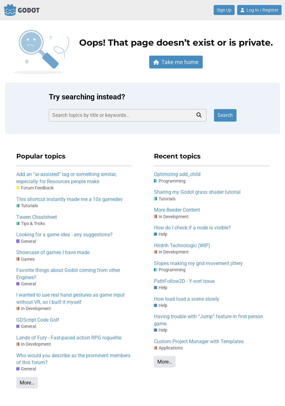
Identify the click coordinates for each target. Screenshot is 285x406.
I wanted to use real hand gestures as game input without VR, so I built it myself (70, 298)
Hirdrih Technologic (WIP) (182, 245)
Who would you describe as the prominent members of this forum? (73, 359)
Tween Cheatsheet (36, 217)
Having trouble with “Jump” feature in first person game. (208, 319)
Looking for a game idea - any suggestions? (64, 235)
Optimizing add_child (177, 174)
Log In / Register (259, 10)
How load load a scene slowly (186, 299)
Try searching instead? (87, 97)
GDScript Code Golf (37, 320)
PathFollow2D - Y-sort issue (184, 281)
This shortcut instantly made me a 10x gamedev (69, 199)
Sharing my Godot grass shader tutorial (197, 192)
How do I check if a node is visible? (192, 228)
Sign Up (224, 10)
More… (27, 383)
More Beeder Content (177, 210)
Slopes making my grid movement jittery (198, 263)
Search (225, 115)
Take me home (176, 62)
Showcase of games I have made (52, 252)
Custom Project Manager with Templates (199, 341)
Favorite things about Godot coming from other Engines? (68, 273)
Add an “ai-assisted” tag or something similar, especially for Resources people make (66, 177)
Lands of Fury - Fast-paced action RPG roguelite (68, 338)
